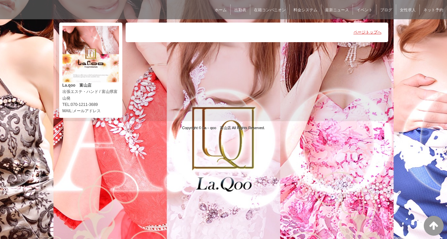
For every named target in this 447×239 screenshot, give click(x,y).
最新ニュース (337, 10)
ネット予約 (433, 10)
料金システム (305, 10)
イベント (365, 10)
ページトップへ (368, 32)
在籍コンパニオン (270, 10)
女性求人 (408, 10)
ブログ (386, 10)
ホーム (221, 10)
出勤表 (240, 10)
